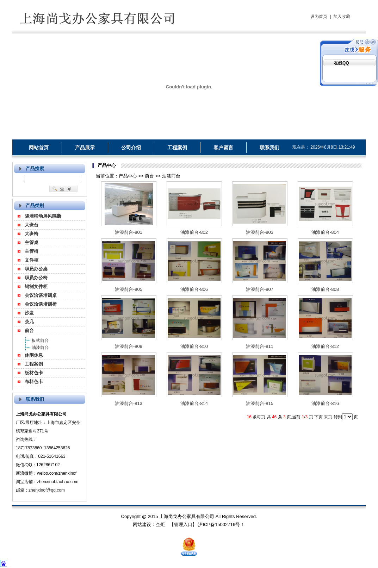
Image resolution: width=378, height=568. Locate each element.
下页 (318, 416)
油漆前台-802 (194, 232)
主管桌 (31, 242)
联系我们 (269, 147)
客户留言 (223, 147)
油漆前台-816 (325, 403)
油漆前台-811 (259, 346)
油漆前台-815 (259, 403)
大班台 (31, 224)
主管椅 (31, 251)
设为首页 (318, 16)
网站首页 (39, 147)
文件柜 (31, 260)
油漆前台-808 (325, 289)
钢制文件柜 (36, 286)
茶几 (29, 321)
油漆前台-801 (128, 232)
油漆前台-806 (194, 289)
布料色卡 (34, 381)
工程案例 (177, 147)
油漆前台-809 (128, 346)
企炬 (160, 524)
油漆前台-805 (128, 289)
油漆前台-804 (325, 232)
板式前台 (40, 340)
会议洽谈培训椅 (41, 304)
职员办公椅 (36, 277)
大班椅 (31, 233)
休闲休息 (34, 355)
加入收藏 (341, 16)
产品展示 (85, 147)
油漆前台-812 (325, 346)
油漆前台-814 (194, 403)
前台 (29, 330)
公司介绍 (131, 147)
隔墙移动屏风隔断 (43, 216)
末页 (328, 416)
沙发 (29, 313)
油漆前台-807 (259, 289)
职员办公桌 (36, 268)
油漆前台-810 (194, 346)
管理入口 (183, 524)
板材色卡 (34, 372)
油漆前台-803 (259, 232)
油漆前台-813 (128, 403)
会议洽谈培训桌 (41, 295)
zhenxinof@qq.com (47, 490)
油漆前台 (40, 347)
